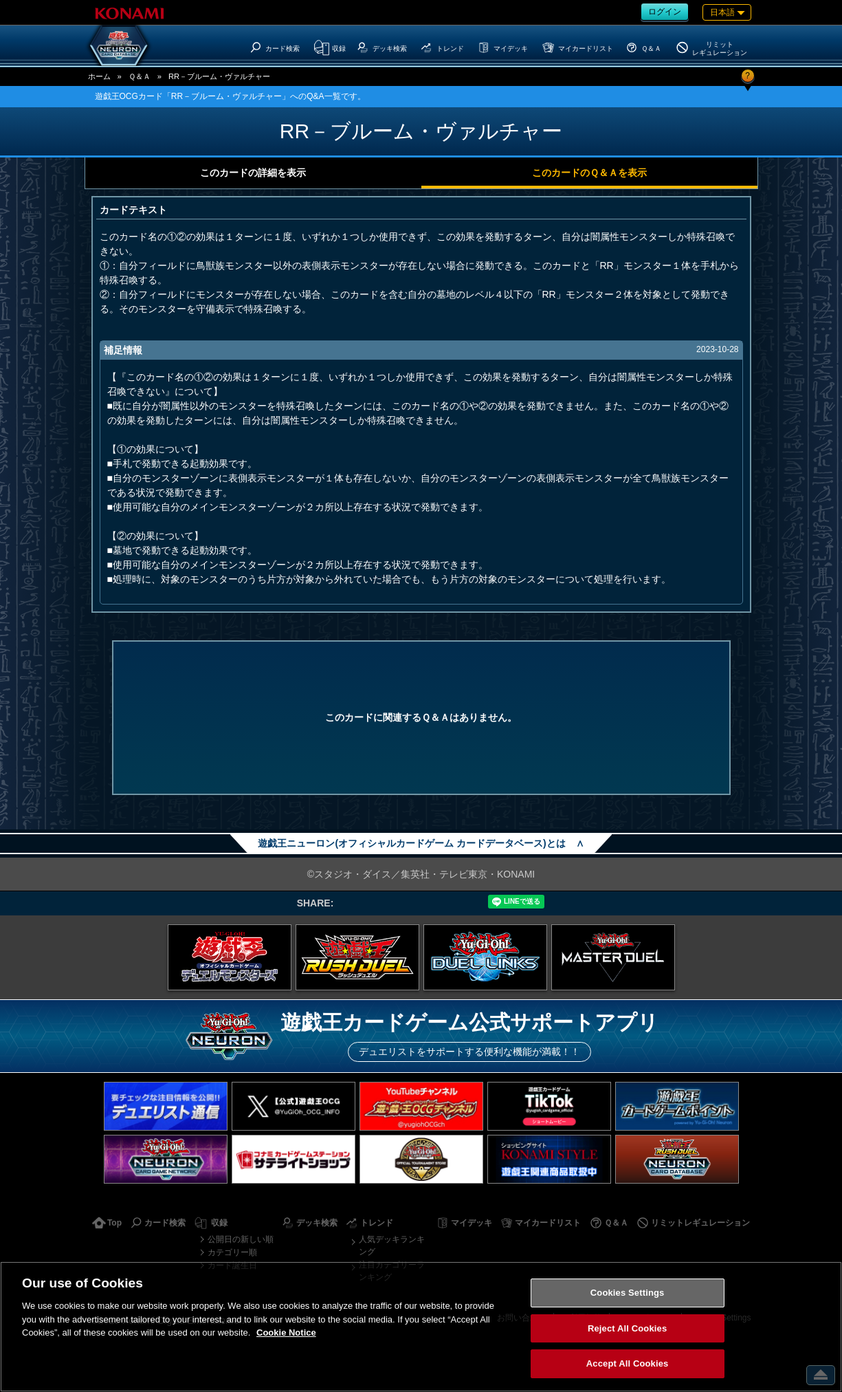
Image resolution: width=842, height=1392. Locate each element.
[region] (421, 1326)
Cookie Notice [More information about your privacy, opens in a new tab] (286, 1332)
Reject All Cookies (627, 1328)
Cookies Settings (627, 1292)
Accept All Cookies (627, 1363)
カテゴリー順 (232, 1252)
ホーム (99, 76)
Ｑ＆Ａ (140, 76)
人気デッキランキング (392, 1246)
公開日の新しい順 (241, 1239)
